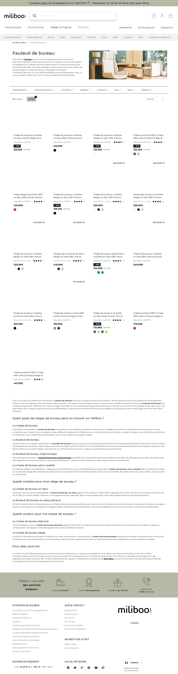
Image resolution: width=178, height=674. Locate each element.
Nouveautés (13, 27)
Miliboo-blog (70, 644)
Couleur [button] (102, 90)
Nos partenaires (72, 648)
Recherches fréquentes (75, 629)
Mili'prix (83, 27)
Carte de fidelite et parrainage (25, 640)
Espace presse (71, 614)
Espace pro (167, 27)
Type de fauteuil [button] (43, 90)
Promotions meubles (74, 625)
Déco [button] (140, 37)
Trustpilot (135, 623)
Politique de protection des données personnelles (34, 629)
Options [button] (145, 90)
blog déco (109, 559)
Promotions (36, 27)
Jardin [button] (115, 37)
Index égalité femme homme (25, 648)
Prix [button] (117, 90)
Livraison (16, 621)
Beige (32, 98)
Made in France (61, 27)
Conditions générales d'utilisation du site (30, 633)
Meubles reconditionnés (160, 37)
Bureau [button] (51, 37)
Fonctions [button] (66, 90)
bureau (28, 59)
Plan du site (70, 621)
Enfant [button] (104, 37)
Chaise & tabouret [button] (34, 37)
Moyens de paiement (21, 618)
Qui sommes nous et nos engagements (29, 610)
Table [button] (62, 37)
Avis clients (69, 618)
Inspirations (125, 27)
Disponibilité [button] (19, 90)
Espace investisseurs (21, 651)
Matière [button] (84, 90)
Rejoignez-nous (19, 644)
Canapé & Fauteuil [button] (13, 37)
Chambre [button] (91, 37)
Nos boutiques (146, 27)
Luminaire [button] (128, 37)
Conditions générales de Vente (26, 625)
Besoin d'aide (71, 610)
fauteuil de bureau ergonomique (55, 458)
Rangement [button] (76, 37)
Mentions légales (19, 614)
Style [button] (130, 90)
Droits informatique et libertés (25, 636)
